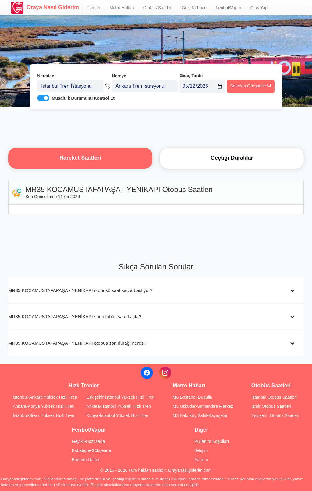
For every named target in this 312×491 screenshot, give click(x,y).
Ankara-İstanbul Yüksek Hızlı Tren (118, 406)
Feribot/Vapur (228, 7)
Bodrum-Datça (85, 459)
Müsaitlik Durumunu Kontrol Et (83, 94)
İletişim (201, 450)
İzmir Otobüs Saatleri (271, 406)
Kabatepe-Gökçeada (91, 450)
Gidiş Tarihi (191, 72)
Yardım (201, 459)
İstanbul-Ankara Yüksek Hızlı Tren (45, 397)
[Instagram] (165, 373)
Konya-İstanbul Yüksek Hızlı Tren (117, 415)
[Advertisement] (156, 126)
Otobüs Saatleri (158, 7)
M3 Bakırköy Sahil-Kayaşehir (200, 415)
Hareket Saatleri (80, 158)
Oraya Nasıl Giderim (45, 8)
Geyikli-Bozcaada (88, 441)
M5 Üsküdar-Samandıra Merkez (203, 406)
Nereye (119, 72)
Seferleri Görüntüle (250, 82)
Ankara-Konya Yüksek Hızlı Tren (43, 406)
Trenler (93, 7)
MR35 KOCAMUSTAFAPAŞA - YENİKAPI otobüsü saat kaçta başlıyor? (80, 290)
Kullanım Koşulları (212, 441)
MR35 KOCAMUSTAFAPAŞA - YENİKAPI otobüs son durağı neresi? (77, 343)
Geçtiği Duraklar (232, 158)
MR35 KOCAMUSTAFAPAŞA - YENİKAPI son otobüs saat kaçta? (74, 316)
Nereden (45, 72)
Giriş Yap (259, 7)
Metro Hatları (121, 7)
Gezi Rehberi (194, 7)
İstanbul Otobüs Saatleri (274, 397)
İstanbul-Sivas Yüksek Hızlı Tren (43, 415)
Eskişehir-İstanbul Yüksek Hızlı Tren (120, 397)
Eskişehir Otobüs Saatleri (275, 415)
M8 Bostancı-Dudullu (192, 397)
